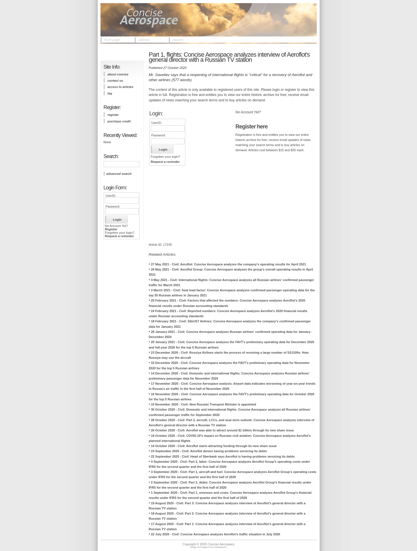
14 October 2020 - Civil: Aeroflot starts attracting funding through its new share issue (214, 446)
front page (112, 40)
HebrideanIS (220, 547)
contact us (115, 80)
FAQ (110, 93)
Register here (251, 126)
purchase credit (119, 121)
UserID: (111, 195)
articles (144, 40)
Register (111, 229)
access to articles (120, 87)
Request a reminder (119, 236)
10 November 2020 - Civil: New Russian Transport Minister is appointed (203, 404)
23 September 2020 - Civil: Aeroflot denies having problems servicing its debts (209, 451)
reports (178, 40)
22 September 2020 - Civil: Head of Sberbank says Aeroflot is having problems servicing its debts (223, 456)
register (113, 114)
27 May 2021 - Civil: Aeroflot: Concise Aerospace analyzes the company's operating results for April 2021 (228, 264)
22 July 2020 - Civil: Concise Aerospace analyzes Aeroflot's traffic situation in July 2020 (215, 534)
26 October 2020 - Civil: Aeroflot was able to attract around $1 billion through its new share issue (222, 430)
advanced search (119, 173)
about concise (118, 74)
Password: (113, 206)
